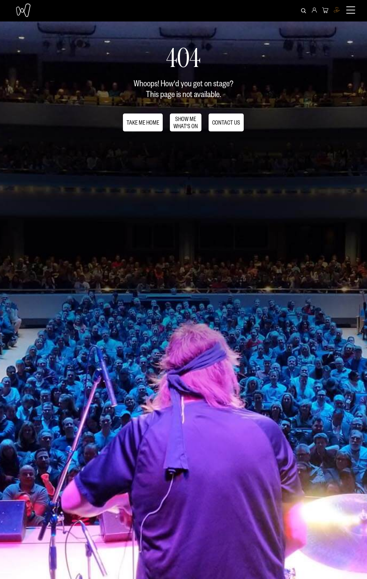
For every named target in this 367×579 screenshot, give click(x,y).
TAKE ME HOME (143, 122)
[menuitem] (314, 11)
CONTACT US (226, 122)
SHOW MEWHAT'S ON (185, 122)
